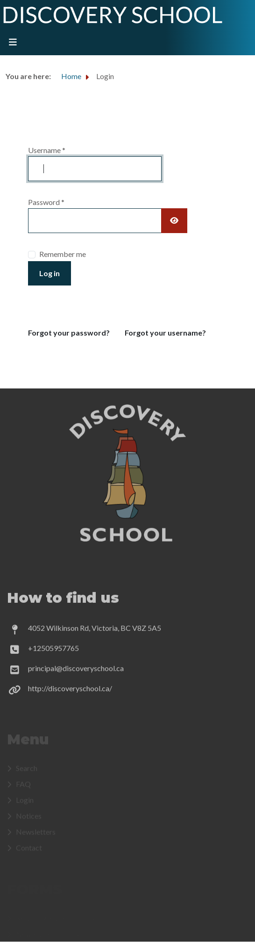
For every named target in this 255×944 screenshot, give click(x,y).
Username (46, 150)
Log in (49, 273)
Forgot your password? (69, 332)
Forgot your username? (165, 332)
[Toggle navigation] (12, 42)
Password (46, 202)
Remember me (62, 253)
